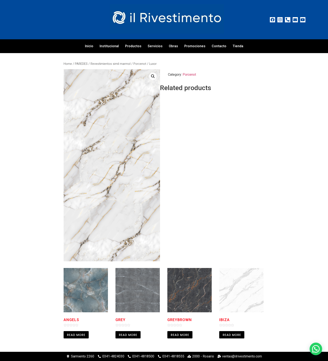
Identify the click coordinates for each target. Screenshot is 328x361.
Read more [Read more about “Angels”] (76, 335)
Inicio (89, 46)
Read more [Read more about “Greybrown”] (180, 335)
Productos (133, 46)
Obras (173, 46)
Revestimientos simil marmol (111, 64)
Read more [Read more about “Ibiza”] (232, 335)
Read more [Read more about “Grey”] (128, 335)
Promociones (194, 46)
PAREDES (81, 64)
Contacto (219, 46)
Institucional (109, 46)
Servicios (155, 46)
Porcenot (139, 64)
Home (68, 64)
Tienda (238, 46)
